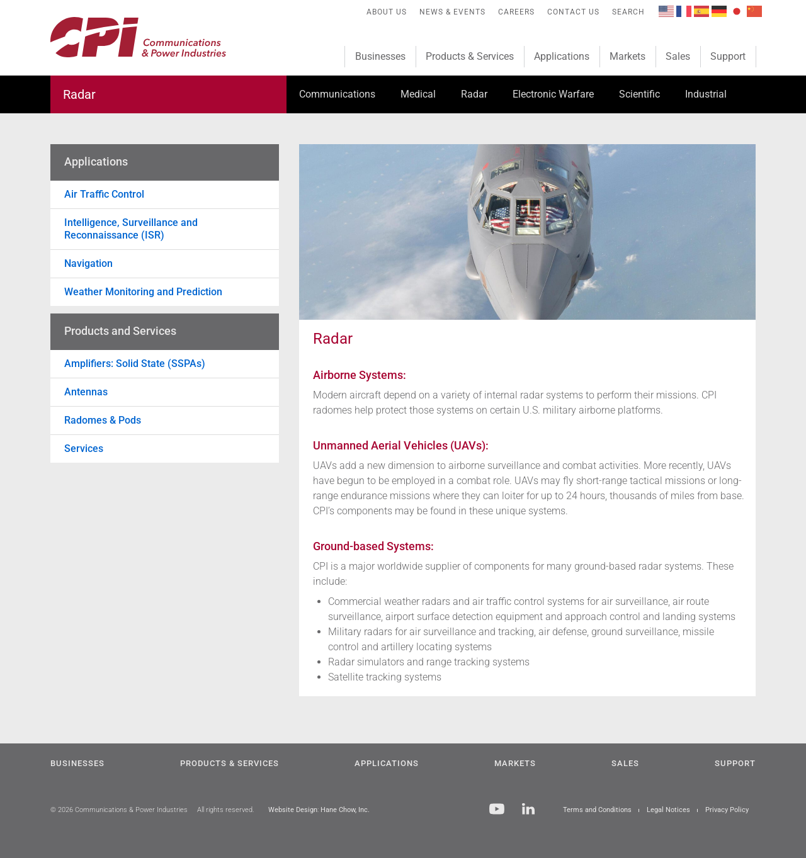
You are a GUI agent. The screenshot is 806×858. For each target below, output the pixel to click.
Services (83, 448)
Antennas (86, 392)
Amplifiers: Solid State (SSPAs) (134, 364)
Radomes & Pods (102, 420)
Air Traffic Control (104, 194)
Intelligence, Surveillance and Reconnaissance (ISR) (131, 229)
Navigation (88, 263)
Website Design (292, 810)
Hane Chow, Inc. (345, 810)
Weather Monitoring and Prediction (143, 292)
